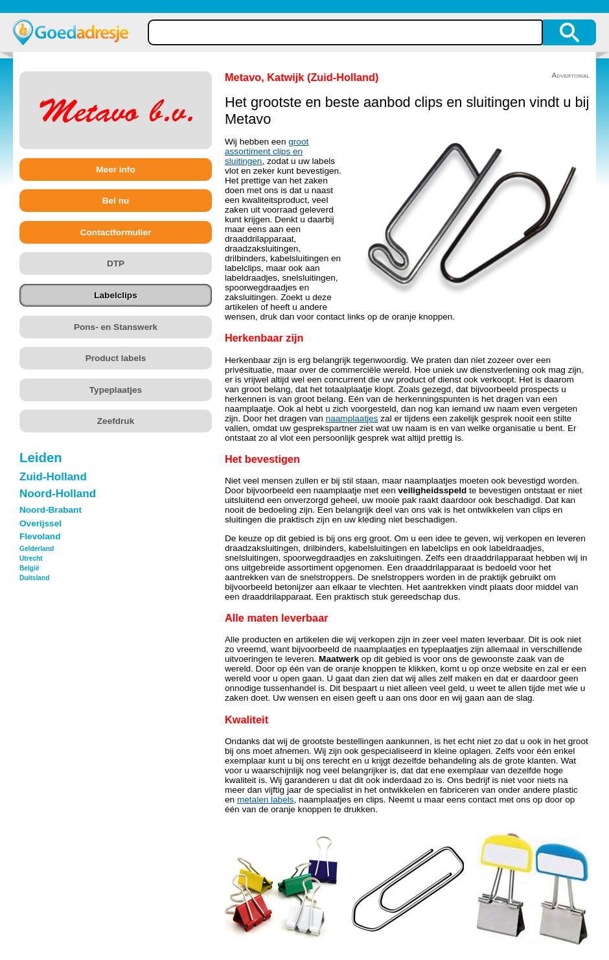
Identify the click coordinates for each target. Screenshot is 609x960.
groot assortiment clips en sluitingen (266, 151)
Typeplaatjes (115, 390)
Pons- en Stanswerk (115, 327)
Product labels (116, 358)
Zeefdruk (115, 421)
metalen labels (265, 799)
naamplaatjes (352, 418)
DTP (115, 263)
